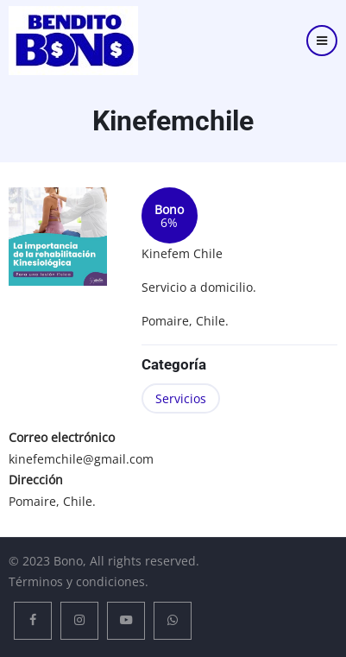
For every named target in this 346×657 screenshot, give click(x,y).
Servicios (180, 398)
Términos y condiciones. (78, 581)
